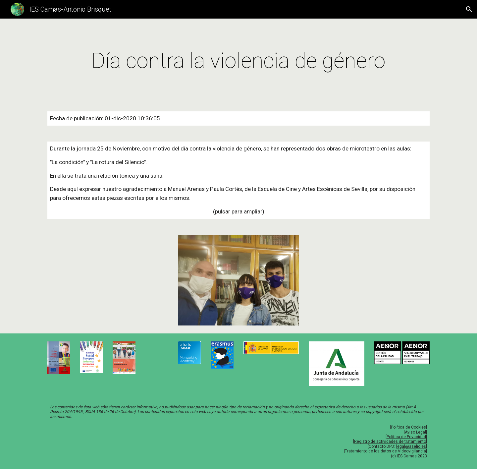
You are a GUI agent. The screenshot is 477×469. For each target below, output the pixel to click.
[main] (238, 61)
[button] (469, 9)
